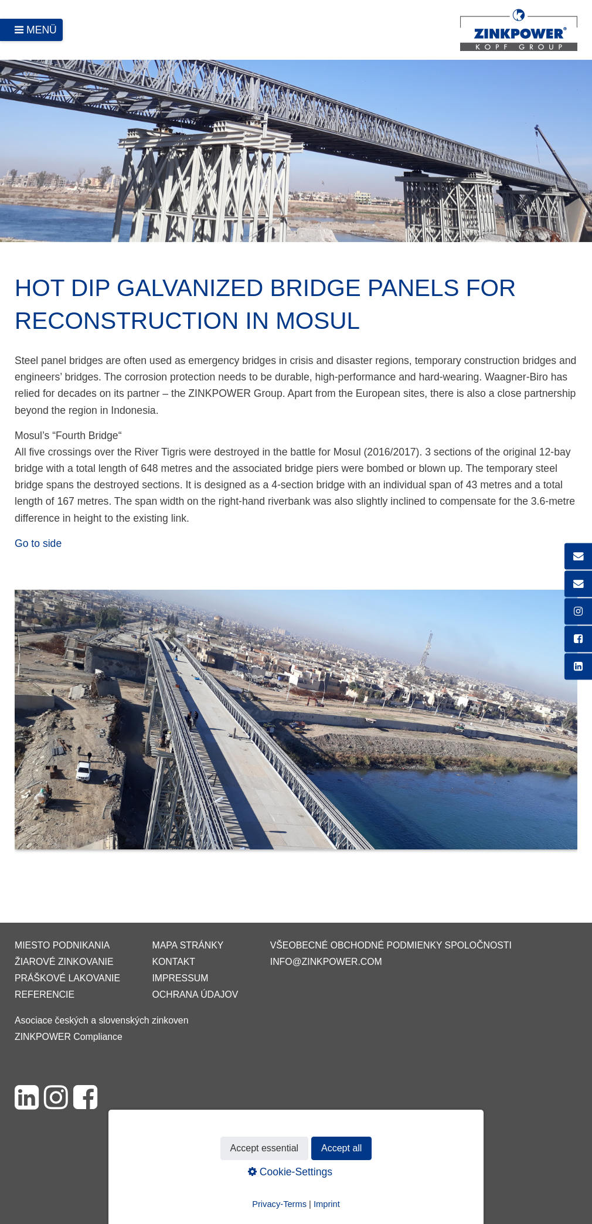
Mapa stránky (187, 945)
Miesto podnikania (62, 945)
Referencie (44, 994)
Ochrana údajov (195, 994)
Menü (41, 30)
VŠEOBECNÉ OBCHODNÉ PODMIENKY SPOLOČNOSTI (391, 945)
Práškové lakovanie (67, 978)
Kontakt (173, 962)
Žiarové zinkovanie (64, 962)
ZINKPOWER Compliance (69, 1037)
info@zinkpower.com (326, 962)
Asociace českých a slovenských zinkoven (101, 1020)
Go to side (38, 543)
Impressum (180, 978)
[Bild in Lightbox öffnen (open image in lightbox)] (296, 725)
